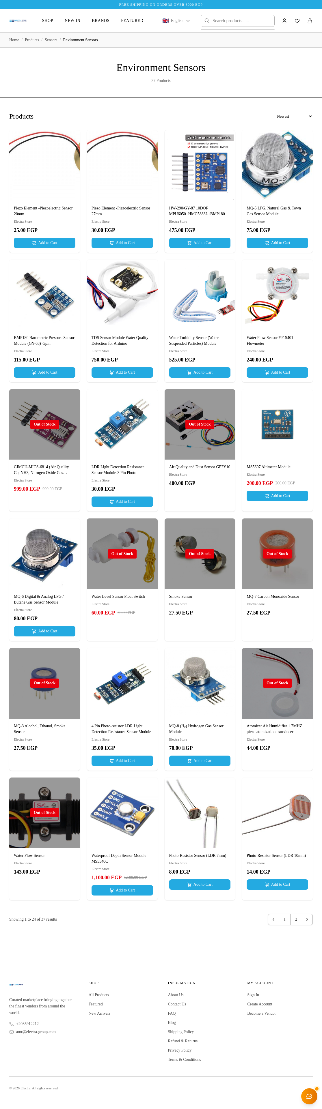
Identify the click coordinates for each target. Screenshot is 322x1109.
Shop (47, 20)
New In (72, 20)
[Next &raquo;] (307, 919)
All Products (99, 995)
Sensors (51, 40)
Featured (132, 20)
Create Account (259, 1004)
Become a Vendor (261, 1013)
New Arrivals (99, 1013)
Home (14, 40)
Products (32, 40)
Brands (100, 20)
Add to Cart (44, 243)
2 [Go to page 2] (296, 919)
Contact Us (177, 1004)
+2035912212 (27, 1024)
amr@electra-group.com (36, 1032)
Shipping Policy (181, 1032)
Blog (172, 1022)
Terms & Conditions (184, 1059)
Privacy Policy (180, 1050)
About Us (176, 995)
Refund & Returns (183, 1041)
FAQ (172, 1013)
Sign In (253, 995)
